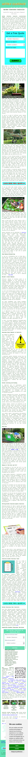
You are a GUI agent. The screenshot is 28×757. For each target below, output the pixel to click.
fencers (16, 682)
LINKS (14, 7)
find (6, 609)
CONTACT (20, 7)
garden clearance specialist (17, 258)
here (17, 625)
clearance (17, 151)
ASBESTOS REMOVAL (20, 692)
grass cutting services (13, 687)
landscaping (18, 385)
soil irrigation (12, 684)
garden (19, 18)
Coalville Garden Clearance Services (13, 627)
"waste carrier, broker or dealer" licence (13, 103)
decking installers (6, 688)
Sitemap (3, 741)
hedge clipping (5, 683)
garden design (22, 688)
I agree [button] (16, 745)
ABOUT (17, 7)
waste (23, 102)
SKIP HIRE (10, 681)
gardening (16, 22)
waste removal (5, 692)
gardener (14, 150)
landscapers (11, 678)
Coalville (24, 232)
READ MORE (10, 274)
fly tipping (20, 109)
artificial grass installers (17, 679)
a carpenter (21, 683)
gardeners (10, 146)
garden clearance (11, 117)
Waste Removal (4, 742)
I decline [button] (17, 748)
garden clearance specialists (15, 243)
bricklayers (16, 690)
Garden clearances (6, 232)
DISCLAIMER (24, 7)
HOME (11, 7)
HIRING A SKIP (14, 449)
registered (17, 108)
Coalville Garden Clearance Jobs (9, 714)
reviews (15, 187)
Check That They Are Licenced (9, 98)
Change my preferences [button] (16, 751)
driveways (12, 689)
